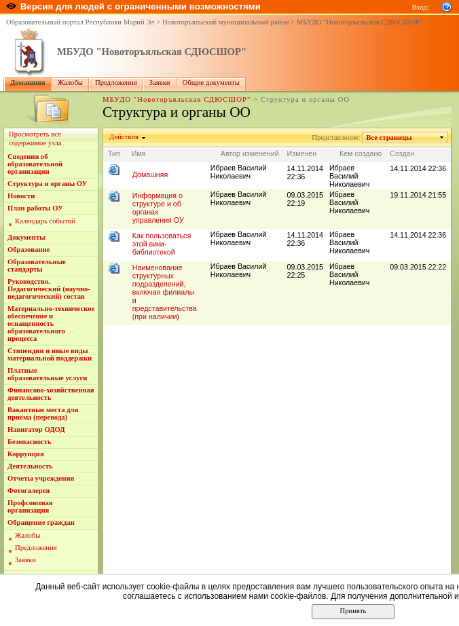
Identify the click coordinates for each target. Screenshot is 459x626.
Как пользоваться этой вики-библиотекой (161, 244)
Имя (139, 153)
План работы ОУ (35, 208)
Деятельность (30, 466)
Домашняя (27, 82)
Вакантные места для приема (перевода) (42, 413)
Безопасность (29, 441)
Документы (26, 237)
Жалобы (70, 82)
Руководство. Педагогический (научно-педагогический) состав (48, 289)
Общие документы (211, 82)
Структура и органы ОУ (47, 183)
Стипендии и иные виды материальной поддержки (49, 354)
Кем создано (360, 153)
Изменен (302, 153)
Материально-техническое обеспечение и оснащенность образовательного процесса (50, 323)
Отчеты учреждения (40, 478)
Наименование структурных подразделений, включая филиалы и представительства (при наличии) (164, 291)
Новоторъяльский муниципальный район (225, 22)
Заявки (159, 82)
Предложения (116, 82)
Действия (124, 137)
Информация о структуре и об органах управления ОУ (158, 207)
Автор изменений (250, 153)
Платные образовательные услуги (47, 374)
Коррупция (25, 454)
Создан (402, 153)
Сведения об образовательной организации (34, 164)
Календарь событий (45, 221)
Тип (114, 153)
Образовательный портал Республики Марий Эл (80, 22)
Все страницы (389, 137)
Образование (28, 249)
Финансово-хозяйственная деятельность (50, 393)
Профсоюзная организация (30, 506)
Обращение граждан (41, 522)
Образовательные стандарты (36, 265)
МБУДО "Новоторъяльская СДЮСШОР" (359, 22)
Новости (21, 196)
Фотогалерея (28, 490)
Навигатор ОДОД (36, 429)
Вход (418, 7)
